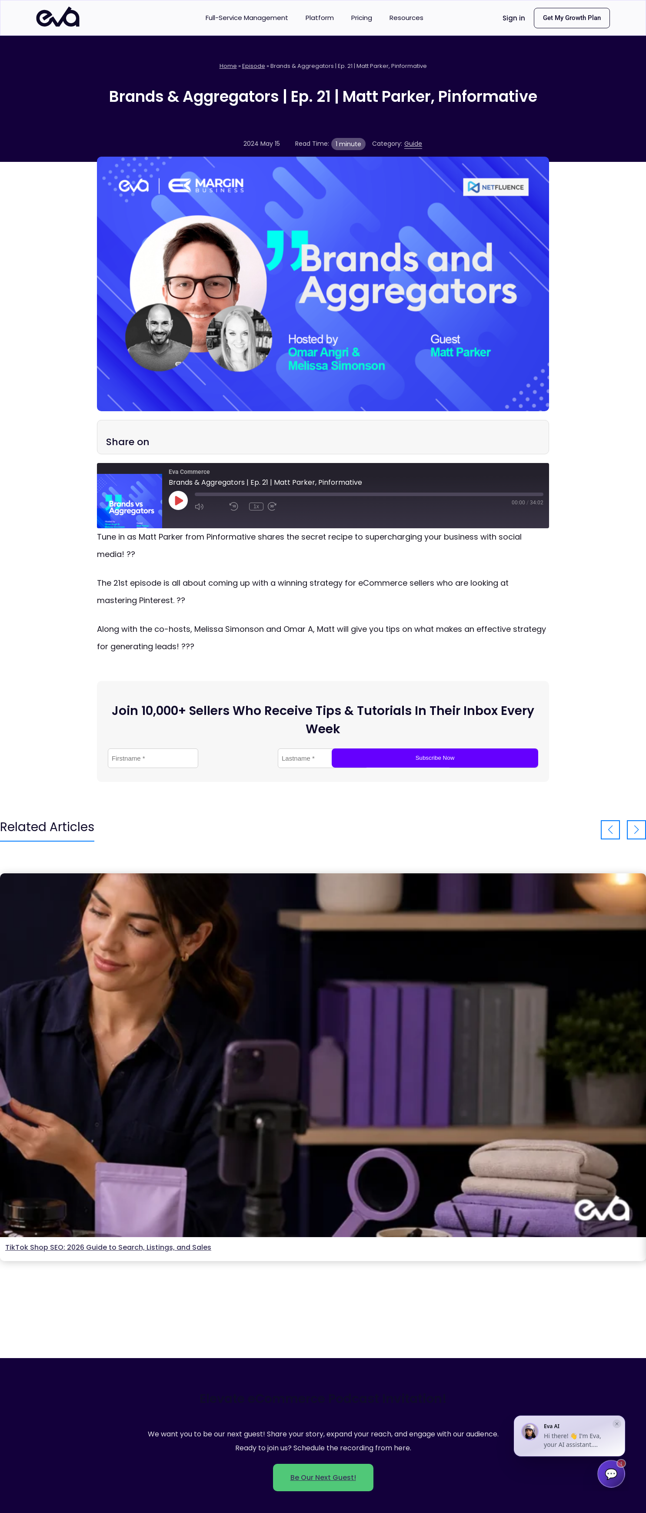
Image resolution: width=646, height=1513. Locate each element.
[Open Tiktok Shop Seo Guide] (323, 1055)
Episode (253, 66)
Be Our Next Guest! (323, 1478)
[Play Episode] (178, 500)
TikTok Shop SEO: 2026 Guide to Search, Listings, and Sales (108, 1247)
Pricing (361, 17)
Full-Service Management (247, 17)
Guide (413, 143)
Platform (320, 17)
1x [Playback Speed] (256, 506)
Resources (406, 17)
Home (228, 66)
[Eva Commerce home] (58, 24)
